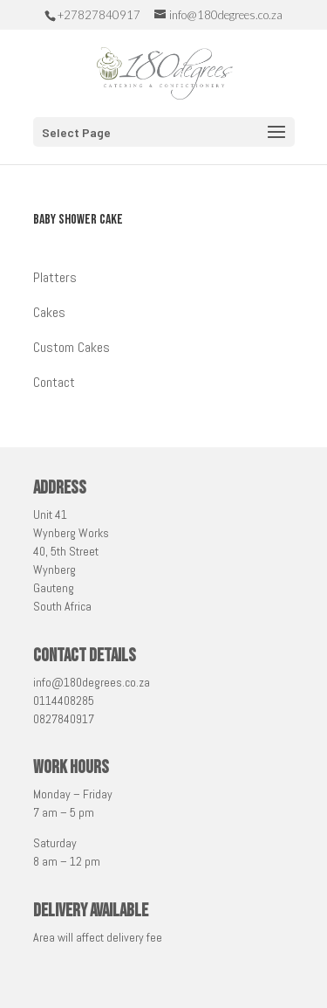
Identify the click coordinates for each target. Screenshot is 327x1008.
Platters (55, 277)
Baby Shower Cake (78, 219)
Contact (54, 382)
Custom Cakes (71, 347)
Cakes (49, 312)
